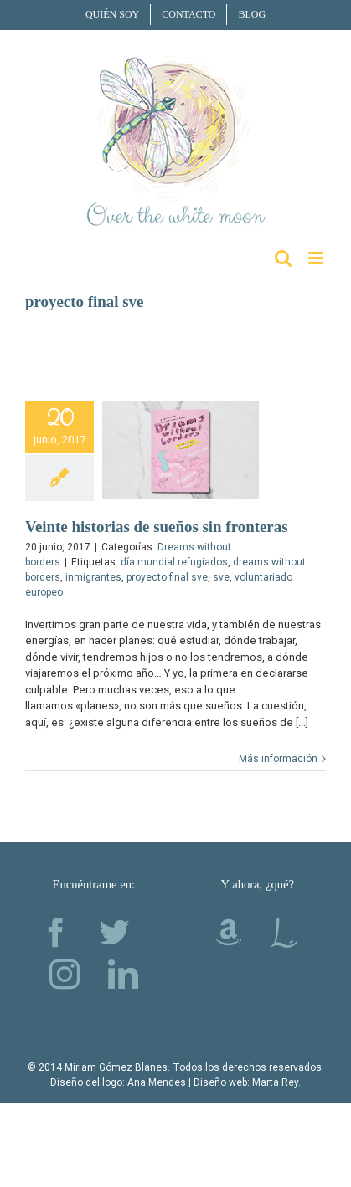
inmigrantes (93, 577)
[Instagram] (64, 974)
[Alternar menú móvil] (317, 258)
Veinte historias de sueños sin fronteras (156, 526)
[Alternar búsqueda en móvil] (283, 258)
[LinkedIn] (123, 974)
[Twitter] (115, 933)
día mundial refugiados (174, 562)
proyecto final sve (167, 577)
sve (221, 577)
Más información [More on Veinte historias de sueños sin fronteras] (278, 759)
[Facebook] (56, 933)
